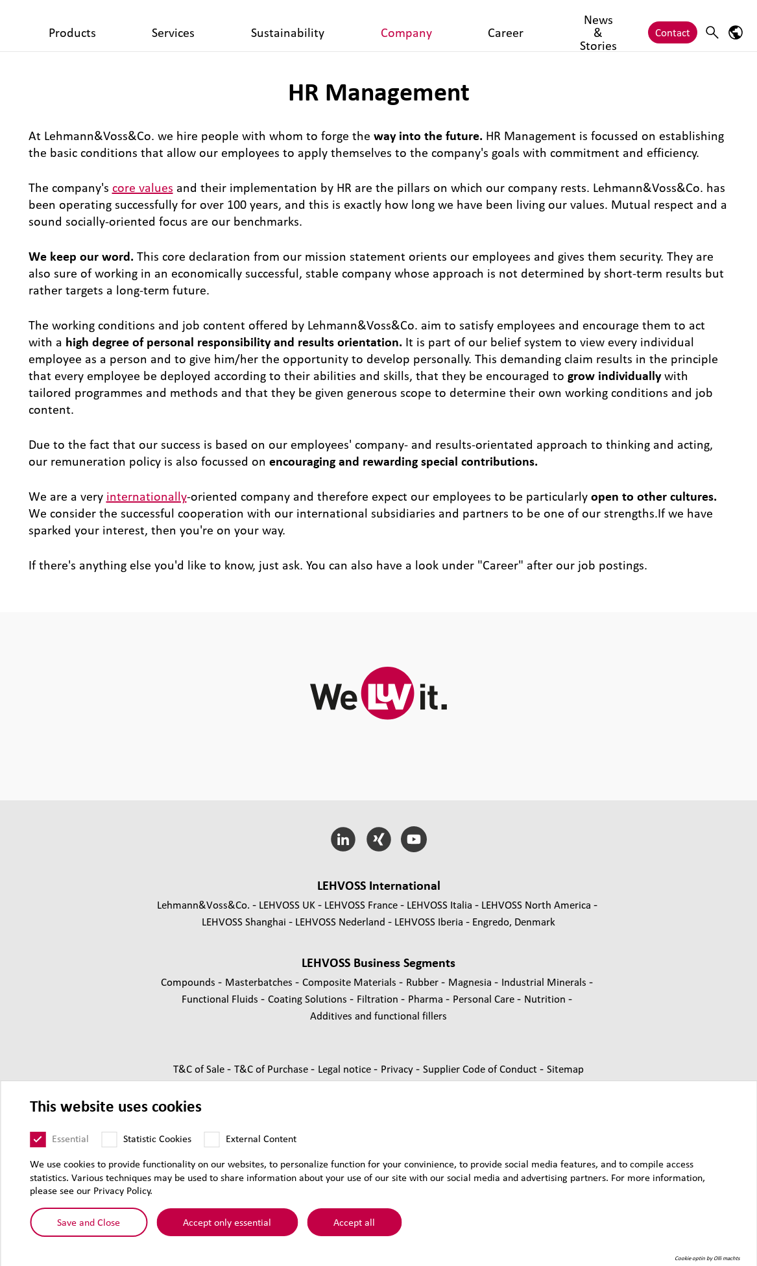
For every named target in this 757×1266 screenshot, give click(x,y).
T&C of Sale (200, 1068)
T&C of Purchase (272, 1068)
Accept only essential (227, 1222)
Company (354, 25)
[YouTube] (414, 839)
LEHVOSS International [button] (378, 885)
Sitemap (565, 1068)
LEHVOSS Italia (439, 904)
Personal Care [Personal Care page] (485, 998)
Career (405, 25)
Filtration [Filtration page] (379, 998)
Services (226, 25)
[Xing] (378, 839)
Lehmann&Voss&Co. (203, 904)
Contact (672, 25)
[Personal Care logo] (68, 25)
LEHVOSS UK (287, 904)
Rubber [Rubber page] (423, 981)
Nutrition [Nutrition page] (546, 998)
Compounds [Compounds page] (189, 981)
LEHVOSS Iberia (428, 921)
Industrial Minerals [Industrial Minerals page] (545, 981)
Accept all (354, 1222)
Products (173, 25)
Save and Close (88, 1222)
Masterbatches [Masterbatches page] (260, 981)
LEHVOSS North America (536, 904)
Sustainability (288, 25)
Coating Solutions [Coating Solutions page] (309, 998)
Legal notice (346, 1068)
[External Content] (211, 1139)
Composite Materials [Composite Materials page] (350, 981)
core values (142, 187)
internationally (146, 496)
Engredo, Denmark (513, 921)
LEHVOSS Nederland (340, 921)
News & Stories (468, 25)
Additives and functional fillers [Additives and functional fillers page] (378, 1015)
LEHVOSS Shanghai (244, 921)
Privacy (398, 1068)
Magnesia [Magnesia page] (471, 981)
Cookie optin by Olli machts (707, 1258)
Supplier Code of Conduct (481, 1068)
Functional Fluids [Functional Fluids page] (221, 998)
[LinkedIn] (343, 839)
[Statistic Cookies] (109, 1139)
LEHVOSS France (361, 904)
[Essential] (37, 1139)
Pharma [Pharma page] (427, 998)
